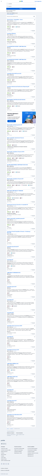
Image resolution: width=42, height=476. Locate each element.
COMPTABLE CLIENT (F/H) (12, 376)
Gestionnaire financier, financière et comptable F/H (17, 204)
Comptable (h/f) (10, 299)
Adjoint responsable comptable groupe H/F (16, 218)
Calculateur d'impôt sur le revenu (33, 453)
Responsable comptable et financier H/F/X (15, 151)
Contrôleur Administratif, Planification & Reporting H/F (18, 86)
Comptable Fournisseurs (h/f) (13, 349)
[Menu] (1, 1)
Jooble (7, 473)
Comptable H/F (10, 259)
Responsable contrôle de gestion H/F (14, 124)
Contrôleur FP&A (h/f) (11, 33)
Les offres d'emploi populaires (32, 448)
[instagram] (4, 464)
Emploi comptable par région (5, 460)
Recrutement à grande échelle (19, 448)
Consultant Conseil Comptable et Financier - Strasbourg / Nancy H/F (18, 232)
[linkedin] (8, 464)
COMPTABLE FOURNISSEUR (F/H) (13, 272)
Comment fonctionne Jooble (5, 450)
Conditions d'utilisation (4, 468)
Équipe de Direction (4, 451)
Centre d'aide (3, 457)
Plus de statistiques (11, 14)
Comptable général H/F (11, 286)
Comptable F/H (10, 336)
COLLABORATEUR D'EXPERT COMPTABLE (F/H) (16, 46)
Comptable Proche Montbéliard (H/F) (14, 414)
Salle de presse (3, 454)
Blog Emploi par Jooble (18, 453)
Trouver (21, 8)
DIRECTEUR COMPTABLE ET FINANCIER (15, 190)
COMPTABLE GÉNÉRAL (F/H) (12, 363)
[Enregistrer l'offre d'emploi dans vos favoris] (35, 20)
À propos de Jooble (4, 448)
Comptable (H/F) (10, 312)
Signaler (33, 30)
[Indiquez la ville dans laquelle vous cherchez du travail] (21, 6)
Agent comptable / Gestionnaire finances (15, 137)
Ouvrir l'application (38, 1)
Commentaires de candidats (32, 450)
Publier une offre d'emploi (18, 450)
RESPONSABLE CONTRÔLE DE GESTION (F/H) (16, 99)
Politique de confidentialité (5, 470)
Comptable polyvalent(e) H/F (13, 246)
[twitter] (6, 464)
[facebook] (2, 464)
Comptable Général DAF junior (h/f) (14, 73)
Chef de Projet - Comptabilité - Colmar (15, 19)
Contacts (2, 453)
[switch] (34, 16)
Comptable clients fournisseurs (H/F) (14, 325)
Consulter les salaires (31, 451)
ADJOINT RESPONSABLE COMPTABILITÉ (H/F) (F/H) (17, 164)
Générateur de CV (30, 454)
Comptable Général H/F (12, 400)
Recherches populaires (11, 431)
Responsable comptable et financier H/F (15, 178)
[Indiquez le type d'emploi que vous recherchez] (21, 4)
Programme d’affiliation (18, 451)
